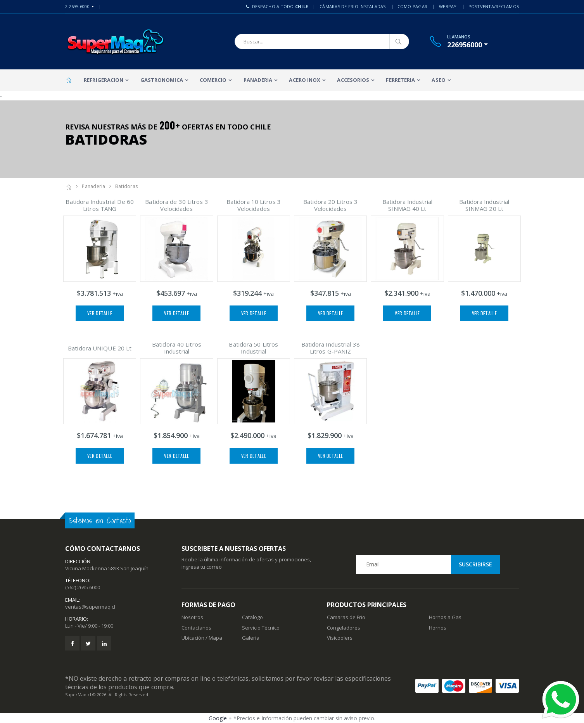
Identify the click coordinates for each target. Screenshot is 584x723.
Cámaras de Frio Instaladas (353, 6)
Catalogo (252, 617)
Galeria (250, 637)
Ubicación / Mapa (201, 637)
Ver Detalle (99, 313)
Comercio (213, 79)
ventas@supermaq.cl (90, 606)
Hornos (437, 627)
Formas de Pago (208, 604)
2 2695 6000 (77, 6)
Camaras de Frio (346, 617)
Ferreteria (400, 79)
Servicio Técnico (261, 627)
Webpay (448, 6)
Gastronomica (161, 79)
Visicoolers (339, 637)
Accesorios (353, 79)
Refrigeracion (103, 79)
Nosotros (192, 617)
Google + (220, 718)
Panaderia (258, 79)
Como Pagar (412, 6)
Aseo (438, 79)
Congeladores (343, 627)
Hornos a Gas (445, 617)
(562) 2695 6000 (82, 587)
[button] (467, 44)
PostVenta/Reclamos (493, 6)
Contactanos (196, 627)
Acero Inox (304, 79)
